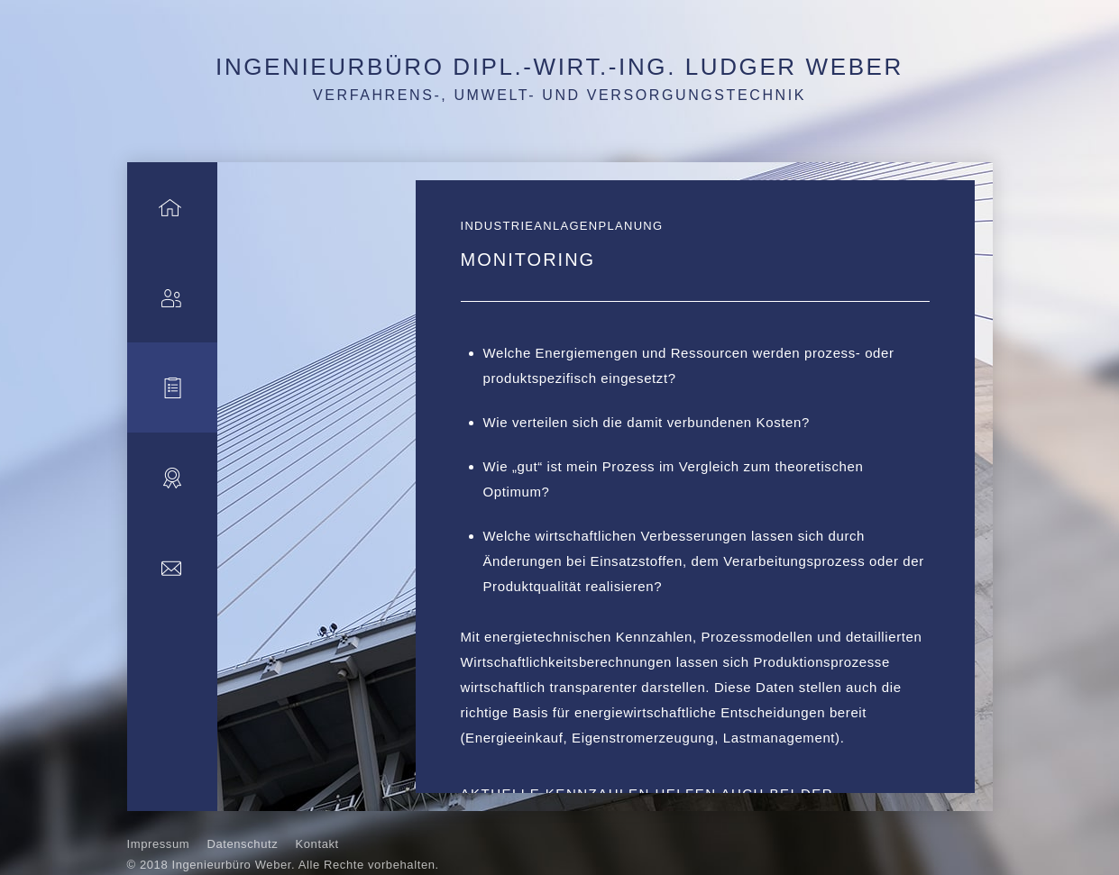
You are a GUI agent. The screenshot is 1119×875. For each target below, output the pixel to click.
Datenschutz (242, 844)
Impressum (158, 844)
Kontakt (317, 844)
